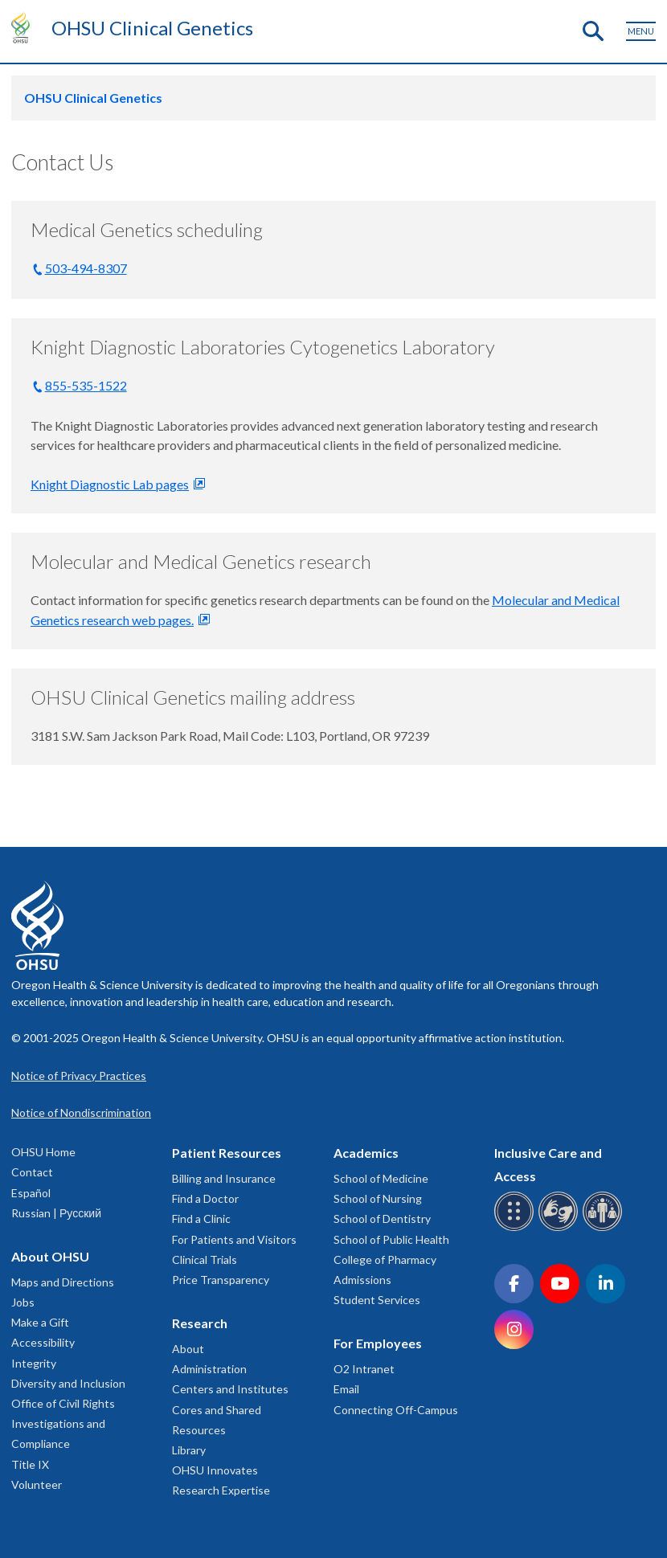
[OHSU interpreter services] (605, 1228)
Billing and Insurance (224, 1178)
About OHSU (50, 1256)
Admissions (362, 1279)
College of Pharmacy (385, 1259)
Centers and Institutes (230, 1389)
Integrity (33, 1363)
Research (199, 1323)
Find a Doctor (205, 1198)
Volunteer (36, 1484)
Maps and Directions (62, 1282)
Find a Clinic (201, 1218)
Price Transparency (220, 1279)
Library (189, 1450)
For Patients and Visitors (234, 1239)
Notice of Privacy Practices (78, 1075)
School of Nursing (378, 1198)
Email (346, 1389)
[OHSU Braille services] (516, 1228)
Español (31, 1193)
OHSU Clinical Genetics (152, 27)
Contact (32, 1172)
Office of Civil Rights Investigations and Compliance (63, 1423)
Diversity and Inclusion (68, 1383)
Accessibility (43, 1342)
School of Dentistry (382, 1218)
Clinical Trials (204, 1259)
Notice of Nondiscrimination (81, 1112)
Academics (366, 1152)
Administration (209, 1369)
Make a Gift (40, 1322)
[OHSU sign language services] (560, 1228)
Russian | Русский (56, 1213)
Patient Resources (226, 1152)
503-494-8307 (86, 268)
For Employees (378, 1343)
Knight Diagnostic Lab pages (110, 484)
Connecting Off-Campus (396, 1410)
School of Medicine (381, 1178)
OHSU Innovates (215, 1470)
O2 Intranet (364, 1369)
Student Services (377, 1300)
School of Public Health (391, 1239)
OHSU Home (43, 1152)
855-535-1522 (86, 385)
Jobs (23, 1302)
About (188, 1349)
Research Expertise (221, 1490)
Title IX (30, 1464)
